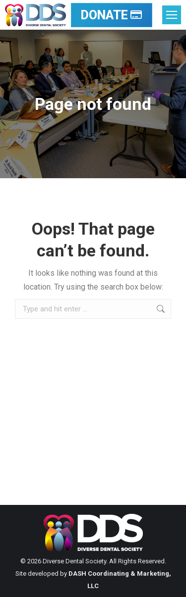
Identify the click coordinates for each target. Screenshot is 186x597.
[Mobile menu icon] (171, 14)
